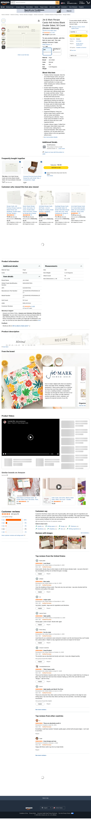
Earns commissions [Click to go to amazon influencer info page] (21, 421)
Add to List (73, 55)
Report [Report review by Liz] (48, 608)
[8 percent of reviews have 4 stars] (14, 523)
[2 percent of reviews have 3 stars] (14, 526)
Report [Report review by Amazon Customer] (48, 661)
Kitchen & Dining (14, 14)
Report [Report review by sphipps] (48, 592)
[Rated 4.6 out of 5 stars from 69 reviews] (63, 501)
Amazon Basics (20, 7)
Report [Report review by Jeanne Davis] (48, 624)
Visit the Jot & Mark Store (49, 30)
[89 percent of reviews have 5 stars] (14, 520)
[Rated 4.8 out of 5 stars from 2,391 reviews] (28, 501)
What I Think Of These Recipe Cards (18, 423)
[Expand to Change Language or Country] (65, 3)
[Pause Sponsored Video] (37, 491)
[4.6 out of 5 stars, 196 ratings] (75, 213)
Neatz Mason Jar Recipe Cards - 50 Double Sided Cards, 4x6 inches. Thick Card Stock (27, 498)
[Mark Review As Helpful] (40, 574)
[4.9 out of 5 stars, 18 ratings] (59, 215)
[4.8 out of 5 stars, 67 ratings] (43, 213)
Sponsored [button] (5, 475)
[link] (33, 167)
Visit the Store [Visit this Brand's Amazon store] (83, 405)
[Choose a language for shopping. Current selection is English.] (45, 808)
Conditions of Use (23, 813)
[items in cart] (88, 2)
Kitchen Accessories (38, 14)
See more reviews (40, 709)
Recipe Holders (66, 14)
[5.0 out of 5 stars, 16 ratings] (11, 215)
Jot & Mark (78, 41)
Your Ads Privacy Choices (64, 813)
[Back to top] (45, 800)
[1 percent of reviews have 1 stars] (14, 532)
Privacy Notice (32, 813)
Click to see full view (23, 55)
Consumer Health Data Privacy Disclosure (47, 813)
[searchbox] (35, 2)
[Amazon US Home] (29, 808)
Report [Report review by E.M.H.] (48, 704)
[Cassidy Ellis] (11, 421)
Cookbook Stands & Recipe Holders (53, 14)
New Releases (73, 7)
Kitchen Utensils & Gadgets (26, 14)
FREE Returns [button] (47, 44)
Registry (81, 7)
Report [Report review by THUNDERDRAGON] (48, 681)
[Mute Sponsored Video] (37, 494)
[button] (2, 7)
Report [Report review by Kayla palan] (48, 573)
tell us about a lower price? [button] (21, 326)
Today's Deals (44, 7)
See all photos (85, 533)
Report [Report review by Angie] (37, 750)
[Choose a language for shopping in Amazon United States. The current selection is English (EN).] (63, 3)
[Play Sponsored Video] (59, 487)
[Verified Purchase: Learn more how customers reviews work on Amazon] (46, 567)
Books (36, 7)
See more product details (50, 137)
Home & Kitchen (5, 14)
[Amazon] (5, 2)
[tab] (39, 526)
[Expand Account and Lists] (77, 3)
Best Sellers (29, 7)
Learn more (61, 148)
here (39, 320)
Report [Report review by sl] (37, 733)
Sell (58, 7)
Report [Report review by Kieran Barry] (48, 642)
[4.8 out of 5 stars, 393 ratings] (27, 215)
